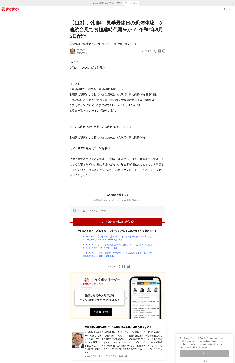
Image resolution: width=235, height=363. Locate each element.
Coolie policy (201, 349)
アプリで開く (131, 3)
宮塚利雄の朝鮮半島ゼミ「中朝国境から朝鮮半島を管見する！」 (104, 43)
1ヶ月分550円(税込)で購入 (117, 221)
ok (204, 356)
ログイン (227, 9)
